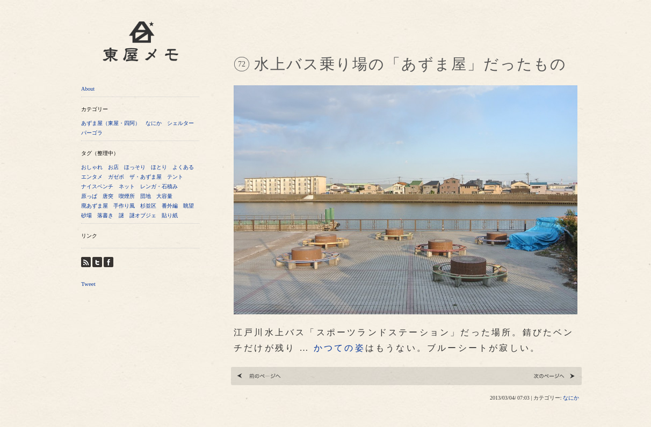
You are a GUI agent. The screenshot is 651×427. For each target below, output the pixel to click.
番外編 (170, 206)
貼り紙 (170, 215)
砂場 (86, 215)
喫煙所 (127, 196)
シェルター (180, 123)
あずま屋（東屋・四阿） (110, 123)
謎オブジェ (142, 215)
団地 (145, 196)
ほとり (159, 167)
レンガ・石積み (159, 186)
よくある (183, 167)
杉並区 (148, 206)
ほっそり (135, 167)
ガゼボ (116, 177)
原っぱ (89, 196)
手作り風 (124, 206)
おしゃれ (92, 167)
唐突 (108, 196)
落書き (105, 215)
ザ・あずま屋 (145, 177)
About (88, 89)
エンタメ (92, 177)
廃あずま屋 (94, 206)
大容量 (164, 196)
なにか (154, 123)
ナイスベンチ (97, 186)
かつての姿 (339, 347)
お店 (113, 167)
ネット (127, 186)
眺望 (188, 206)
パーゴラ (92, 133)
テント (175, 177)
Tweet (88, 284)
